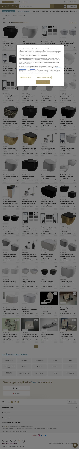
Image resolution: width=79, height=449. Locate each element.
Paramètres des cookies (25, 77)
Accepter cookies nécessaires (44, 77)
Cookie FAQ (32, 69)
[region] (40, 65)
